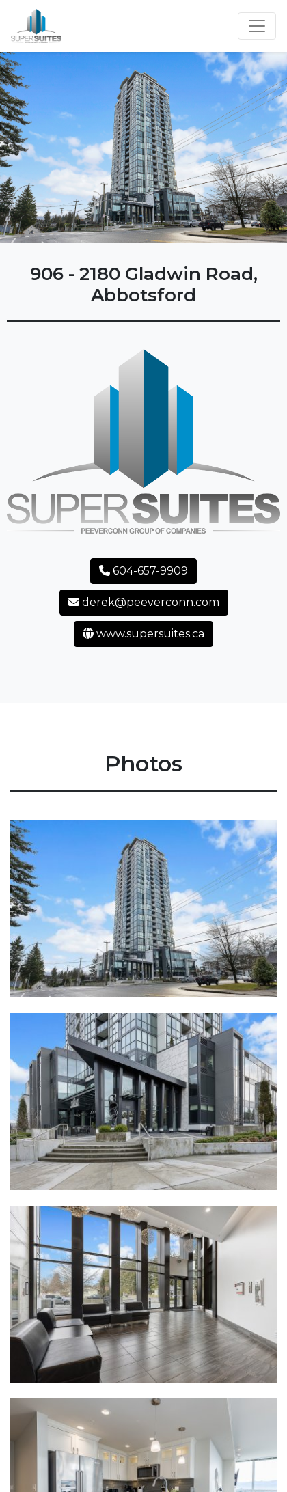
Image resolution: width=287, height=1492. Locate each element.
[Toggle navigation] (257, 26)
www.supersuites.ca (143, 633)
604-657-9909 (143, 570)
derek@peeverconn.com (143, 602)
